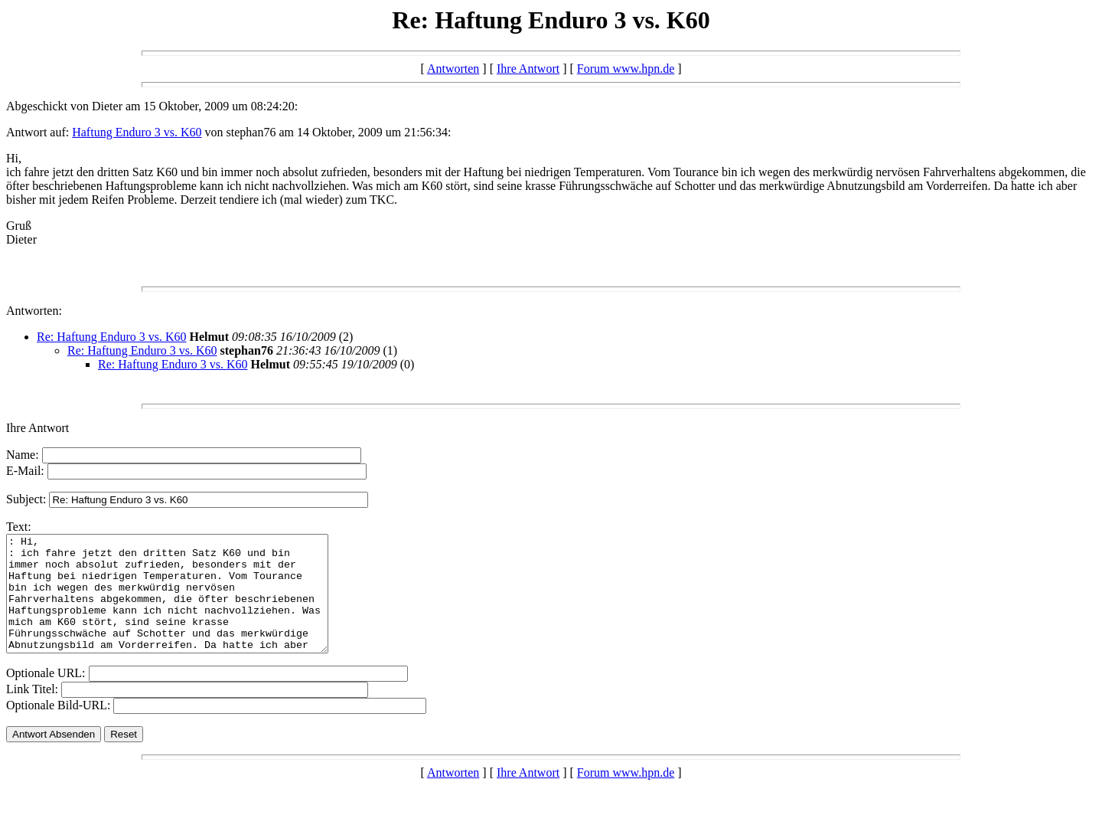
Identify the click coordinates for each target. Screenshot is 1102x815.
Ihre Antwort (528, 68)
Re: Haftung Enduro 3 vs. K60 (112, 336)
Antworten (453, 68)
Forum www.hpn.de (625, 68)
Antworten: (34, 310)
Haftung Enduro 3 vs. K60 (136, 132)
